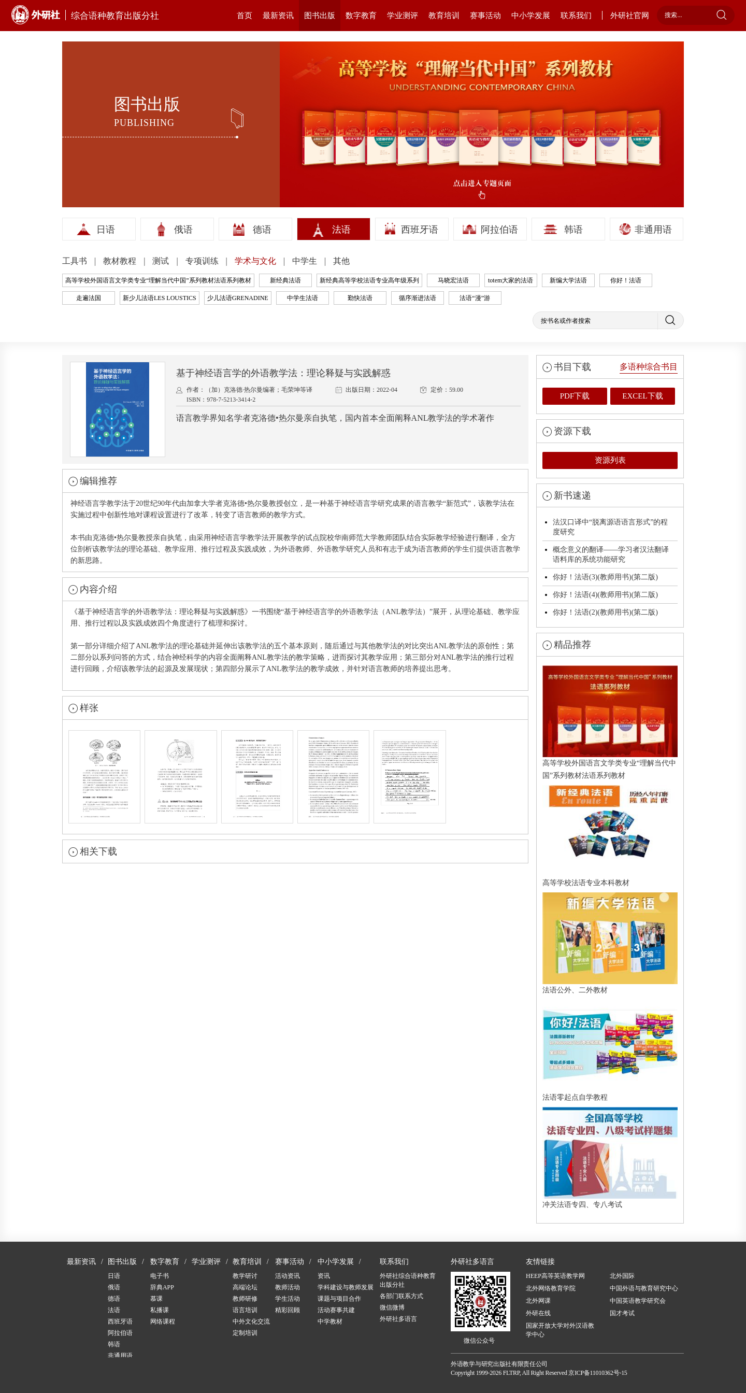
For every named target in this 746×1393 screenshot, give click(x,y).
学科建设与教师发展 (346, 1287)
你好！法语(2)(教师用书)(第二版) (605, 612)
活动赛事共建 (336, 1310)
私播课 (159, 1310)
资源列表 (610, 460)
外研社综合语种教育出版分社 (408, 1280)
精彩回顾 (287, 1310)
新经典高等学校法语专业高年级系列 (369, 280)
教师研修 (245, 1298)
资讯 (324, 1276)
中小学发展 (530, 15)
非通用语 (653, 229)
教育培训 (444, 15)
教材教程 (120, 261)
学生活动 (287, 1298)
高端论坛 (245, 1287)
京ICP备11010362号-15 (597, 1372)
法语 (341, 229)
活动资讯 (287, 1276)
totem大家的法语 (510, 280)
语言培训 (245, 1310)
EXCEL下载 (642, 396)
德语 (262, 229)
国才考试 (622, 1313)
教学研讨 (245, 1276)
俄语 (183, 229)
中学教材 (330, 1321)
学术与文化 (256, 261)
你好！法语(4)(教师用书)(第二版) (605, 595)
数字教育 (361, 15)
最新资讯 (278, 15)
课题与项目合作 (339, 1298)
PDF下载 (575, 396)
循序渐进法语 (417, 298)
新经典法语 (285, 280)
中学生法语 (302, 298)
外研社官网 (629, 15)
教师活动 (287, 1287)
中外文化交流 (251, 1321)
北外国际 (622, 1276)
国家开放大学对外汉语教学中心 (560, 1330)
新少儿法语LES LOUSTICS (159, 298)
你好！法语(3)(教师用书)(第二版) (605, 577)
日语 (105, 229)
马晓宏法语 (453, 280)
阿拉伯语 (499, 229)
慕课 (156, 1298)
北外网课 (538, 1300)
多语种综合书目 (649, 366)
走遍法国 (88, 298)
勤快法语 (360, 298)
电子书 (159, 1276)
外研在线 (538, 1313)
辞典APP (162, 1287)
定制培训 (245, 1333)
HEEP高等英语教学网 (555, 1276)
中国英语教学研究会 (638, 1300)
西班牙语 (419, 229)
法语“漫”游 (475, 298)
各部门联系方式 (401, 1296)
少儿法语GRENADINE (237, 298)
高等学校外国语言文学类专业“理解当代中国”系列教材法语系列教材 (158, 280)
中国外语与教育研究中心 (644, 1288)
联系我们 (576, 15)
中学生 (305, 261)
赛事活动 (485, 15)
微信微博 (392, 1307)
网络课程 (162, 1321)
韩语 (573, 229)
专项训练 (203, 261)
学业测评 (402, 15)
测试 (161, 261)
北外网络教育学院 (551, 1288)
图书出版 (319, 15)
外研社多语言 (398, 1319)
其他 (341, 261)
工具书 (75, 261)
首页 (244, 15)
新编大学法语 (568, 280)
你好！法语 (625, 280)
